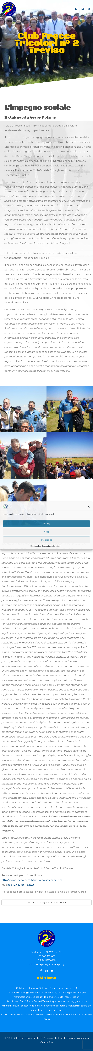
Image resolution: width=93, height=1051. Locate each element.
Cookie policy (35, 546)
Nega (46, 531)
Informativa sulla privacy (51, 546)
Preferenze (46, 540)
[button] (88, 506)
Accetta (46, 523)
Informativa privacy (39, 964)
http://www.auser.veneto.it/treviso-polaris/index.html (32, 880)
